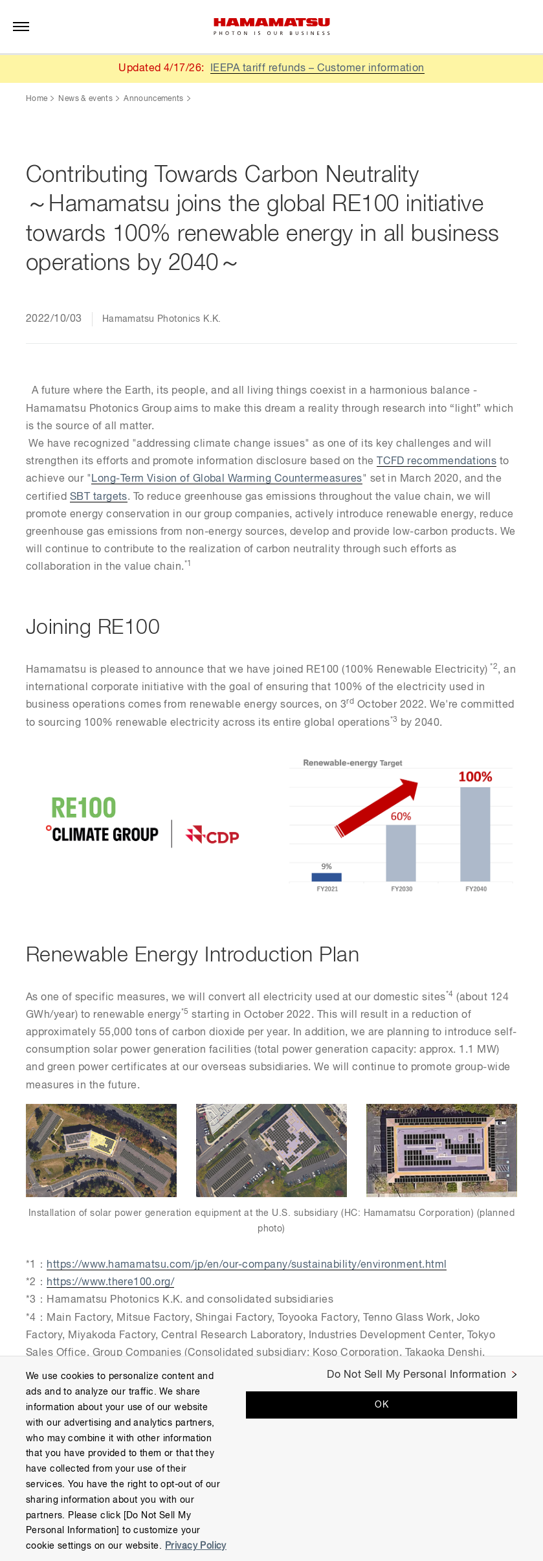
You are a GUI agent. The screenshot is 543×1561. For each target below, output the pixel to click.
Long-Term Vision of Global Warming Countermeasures (226, 479)
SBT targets (98, 497)
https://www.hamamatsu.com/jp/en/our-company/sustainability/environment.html (247, 1265)
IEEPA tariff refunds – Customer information (317, 68)
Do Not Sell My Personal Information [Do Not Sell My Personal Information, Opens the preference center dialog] (416, 1375)
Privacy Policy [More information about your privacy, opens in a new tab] (196, 1546)
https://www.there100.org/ (110, 1282)
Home (36, 99)
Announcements (154, 99)
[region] (271, 1458)
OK (381, 1404)
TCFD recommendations (437, 461)
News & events (85, 99)
